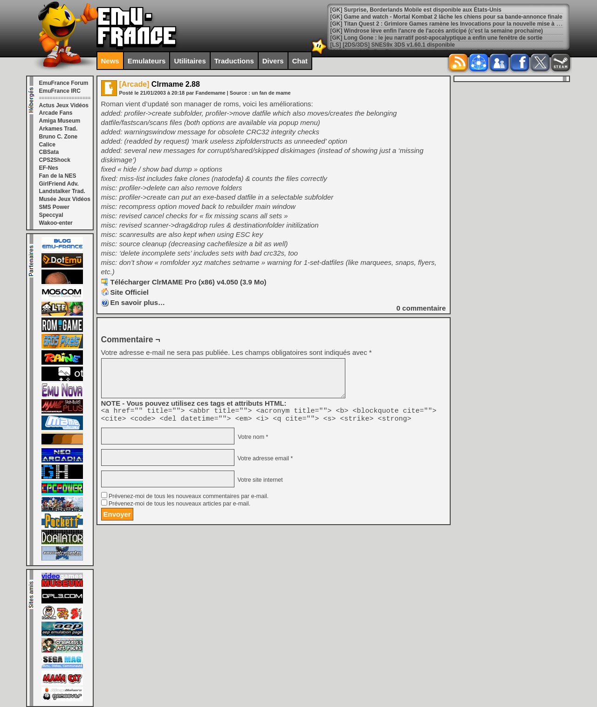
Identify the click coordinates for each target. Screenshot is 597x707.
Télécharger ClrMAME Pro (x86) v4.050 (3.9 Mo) (188, 282)
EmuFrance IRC (60, 91)
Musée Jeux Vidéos (65, 199)
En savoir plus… (137, 302)
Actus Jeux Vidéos (64, 105)
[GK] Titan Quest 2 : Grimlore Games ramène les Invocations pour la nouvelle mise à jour (448, 24)
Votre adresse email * (264, 461)
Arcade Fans (56, 113)
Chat (300, 61)
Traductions (234, 61)
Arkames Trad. (58, 128)
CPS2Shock (54, 160)
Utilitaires (190, 61)
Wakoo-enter (56, 223)
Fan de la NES (57, 176)
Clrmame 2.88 (159, 84)
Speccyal (51, 215)
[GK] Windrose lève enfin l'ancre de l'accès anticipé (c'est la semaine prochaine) (436, 31)
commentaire (421, 308)
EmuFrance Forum (64, 83)
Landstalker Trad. (62, 191)
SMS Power (54, 207)
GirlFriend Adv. (59, 183)
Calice (47, 144)
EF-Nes (48, 168)
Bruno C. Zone (58, 136)
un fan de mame (271, 93)
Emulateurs (147, 61)
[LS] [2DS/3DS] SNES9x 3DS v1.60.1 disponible (392, 45)
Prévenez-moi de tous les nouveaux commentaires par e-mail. (188, 499)
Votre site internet (259, 482)
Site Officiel (129, 292)
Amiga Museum (60, 121)
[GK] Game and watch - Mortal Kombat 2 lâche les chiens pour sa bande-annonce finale (446, 17)
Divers (273, 61)
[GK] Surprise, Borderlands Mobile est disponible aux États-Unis (415, 10)
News (110, 61)
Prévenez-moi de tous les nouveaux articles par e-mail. (179, 506)
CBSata (49, 152)
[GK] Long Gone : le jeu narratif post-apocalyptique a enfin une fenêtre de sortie (436, 38)
